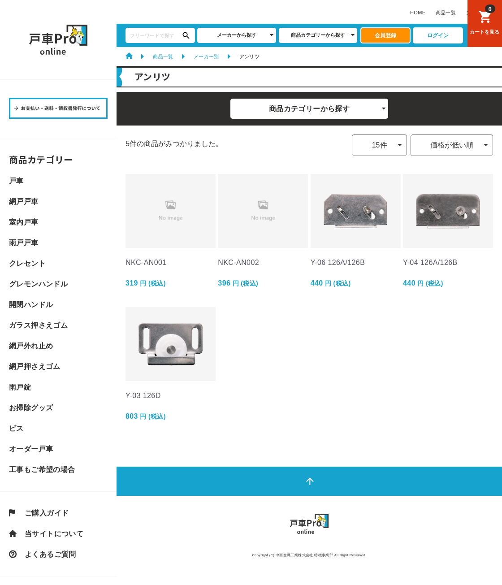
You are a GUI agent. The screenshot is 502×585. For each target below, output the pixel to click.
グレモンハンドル (38, 284)
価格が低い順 (451, 145)
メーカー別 (206, 56)
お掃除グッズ (31, 408)
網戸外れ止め (31, 346)
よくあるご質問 (235, 12)
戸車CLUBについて (285, 12)
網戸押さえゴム (35, 366)
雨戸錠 (20, 387)
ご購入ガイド (192, 12)
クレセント (27, 263)
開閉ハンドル (31, 304)
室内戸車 (24, 222)
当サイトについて (54, 533)
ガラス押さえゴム (38, 325)
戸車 (16, 181)
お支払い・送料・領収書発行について (360, 12)
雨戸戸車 (24, 243)
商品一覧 (157, 12)
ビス (16, 428)
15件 (379, 145)
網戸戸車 (24, 201)
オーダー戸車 (31, 449)
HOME (129, 12)
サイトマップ (429, 12)
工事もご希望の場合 (42, 469)
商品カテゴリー (41, 159)
